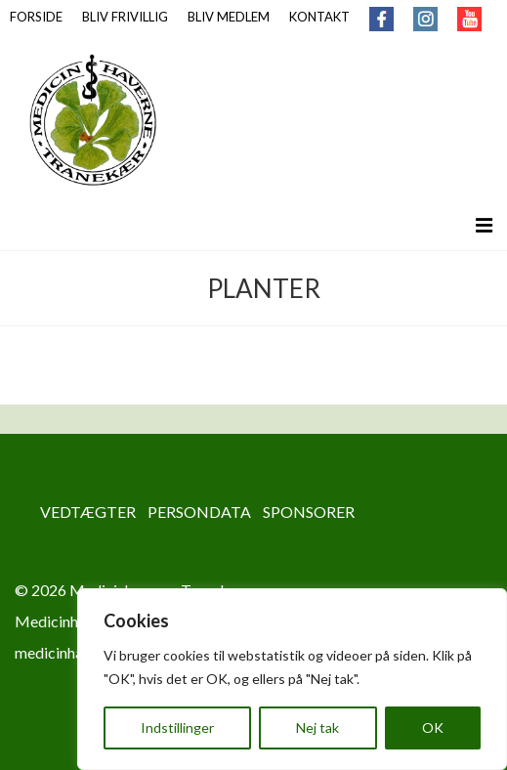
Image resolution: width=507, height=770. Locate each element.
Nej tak (317, 727)
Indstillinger (177, 727)
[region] (292, 679)
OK (433, 727)
